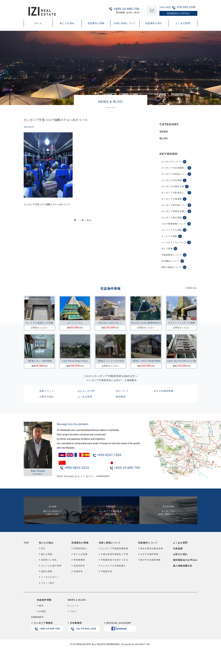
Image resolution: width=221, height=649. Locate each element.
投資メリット (46, 391)
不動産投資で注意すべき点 (113, 560)
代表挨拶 (178, 548)
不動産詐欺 (105, 571)
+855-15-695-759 (122, 10)
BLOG (164, 138)
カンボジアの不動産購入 (112, 565)
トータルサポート (49, 577)
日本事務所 (83, 627)
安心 (42, 548)
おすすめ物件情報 (163, 391)
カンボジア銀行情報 (173, 217)
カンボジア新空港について (176, 205)
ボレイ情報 (169, 248)
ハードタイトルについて (176, 242)
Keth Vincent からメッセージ (75, 476)
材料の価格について (173, 267)
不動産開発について (173, 255)
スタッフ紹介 (47, 583)
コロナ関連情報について (176, 224)
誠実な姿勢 (45, 571)
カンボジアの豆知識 (173, 180)
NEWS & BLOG (77, 600)
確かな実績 (45, 554)
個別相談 (120, 396)
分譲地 (41, 611)
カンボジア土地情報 (173, 199)
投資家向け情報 (96, 23)
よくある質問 (183, 23)
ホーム (38, 23)
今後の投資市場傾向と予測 (113, 554)
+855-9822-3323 (74, 467)
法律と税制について (125, 23)
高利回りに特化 (48, 560)
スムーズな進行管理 (50, 565)
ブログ (72, 611)
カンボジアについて (173, 161)
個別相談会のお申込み (185, 560)
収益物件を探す (153, 23)
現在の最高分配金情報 (150, 548)
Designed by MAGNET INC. (136, 644)
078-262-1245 (186, 7)
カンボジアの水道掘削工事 (176, 168)
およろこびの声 (86, 391)
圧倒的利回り (79, 548)
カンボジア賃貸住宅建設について (176, 211)
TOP (26, 542)
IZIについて (122, 391)
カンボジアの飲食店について (176, 192)
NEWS (164, 131)
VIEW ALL (191, 288)
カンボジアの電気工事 (175, 186)
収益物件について (148, 542)
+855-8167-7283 (109, 455)
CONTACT (37, 617)
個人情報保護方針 (182, 565)
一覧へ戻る (83, 220)
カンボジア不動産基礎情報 (113, 548)
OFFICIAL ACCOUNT (120, 627)
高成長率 (77, 571)
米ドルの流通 (79, 554)
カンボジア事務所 (47, 627)
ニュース (73, 605)
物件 (40, 605)
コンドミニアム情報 (173, 230)
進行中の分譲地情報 (149, 560)
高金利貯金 (78, 565)
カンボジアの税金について (176, 174)
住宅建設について (172, 261)
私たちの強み (67, 23)
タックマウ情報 (171, 236)
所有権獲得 (78, 560)
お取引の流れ (46, 396)
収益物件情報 (44, 600)
